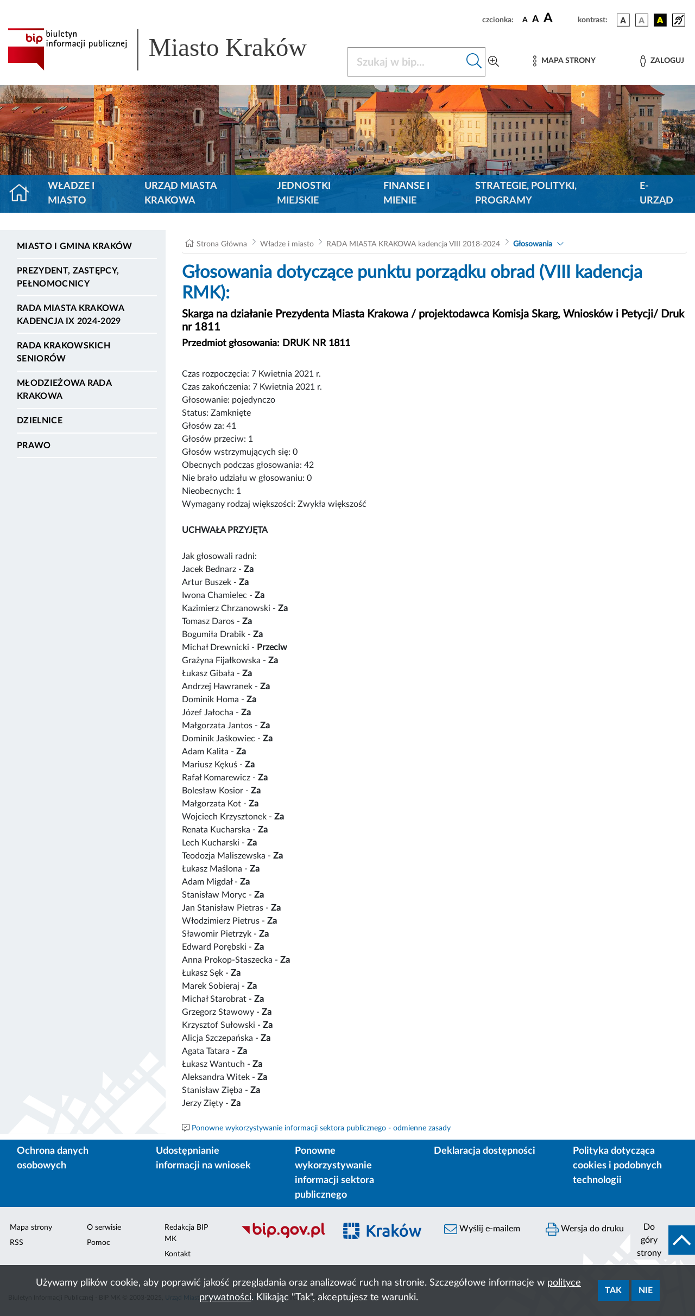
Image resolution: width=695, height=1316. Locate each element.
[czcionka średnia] (535, 19)
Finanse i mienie (406, 193)
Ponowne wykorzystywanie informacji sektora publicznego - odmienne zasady (321, 1128)
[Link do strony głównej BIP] (171, 49)
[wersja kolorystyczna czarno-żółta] (660, 20)
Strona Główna (222, 244)
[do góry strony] (662, 1240)
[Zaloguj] (662, 61)
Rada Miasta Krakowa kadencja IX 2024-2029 (70, 315)
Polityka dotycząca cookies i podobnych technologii (617, 1165)
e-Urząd (656, 193)
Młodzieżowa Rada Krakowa (64, 389)
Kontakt (178, 1254)
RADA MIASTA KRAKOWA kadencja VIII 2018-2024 (413, 244)
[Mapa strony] (564, 61)
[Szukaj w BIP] (406, 62)
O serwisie (104, 1227)
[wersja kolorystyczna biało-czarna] (642, 20)
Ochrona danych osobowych (53, 1158)
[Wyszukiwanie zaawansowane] (493, 61)
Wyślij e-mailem (482, 1229)
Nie (646, 1290)
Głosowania (532, 244)
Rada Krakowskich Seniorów (63, 352)
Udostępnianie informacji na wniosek (203, 1158)
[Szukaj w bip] (474, 62)
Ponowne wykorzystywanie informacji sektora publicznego (334, 1173)
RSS (16, 1243)
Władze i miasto (71, 193)
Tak (613, 1290)
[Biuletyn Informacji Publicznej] (282, 1236)
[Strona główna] (23, 193)
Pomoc (98, 1243)
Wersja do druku (585, 1229)
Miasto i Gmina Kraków (74, 246)
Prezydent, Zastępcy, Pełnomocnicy (68, 277)
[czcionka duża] (559, 18)
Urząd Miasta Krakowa (180, 193)
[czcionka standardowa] (525, 19)
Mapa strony (31, 1227)
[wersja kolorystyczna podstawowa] (623, 20)
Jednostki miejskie (304, 193)
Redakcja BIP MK (186, 1233)
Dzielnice (39, 420)
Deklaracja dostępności (484, 1151)
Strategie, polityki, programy (526, 193)
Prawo (34, 445)
